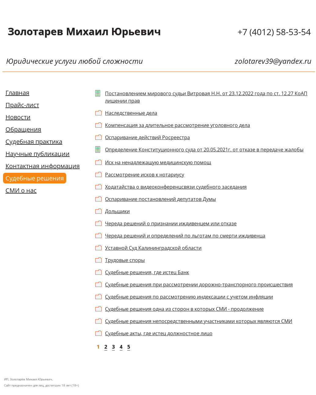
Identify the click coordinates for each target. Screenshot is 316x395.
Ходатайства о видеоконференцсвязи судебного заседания (176, 186)
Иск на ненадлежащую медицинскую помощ (158, 162)
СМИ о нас (21, 190)
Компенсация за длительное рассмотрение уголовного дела (177, 125)
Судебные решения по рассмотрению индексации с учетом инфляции (189, 296)
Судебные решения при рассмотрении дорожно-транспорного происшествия (199, 284)
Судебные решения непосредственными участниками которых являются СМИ (198, 321)
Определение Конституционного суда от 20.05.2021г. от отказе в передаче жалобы (204, 149)
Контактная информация (42, 166)
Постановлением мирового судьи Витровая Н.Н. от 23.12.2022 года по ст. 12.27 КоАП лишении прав (206, 97)
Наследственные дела (131, 113)
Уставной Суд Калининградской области (153, 248)
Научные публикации (37, 154)
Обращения (23, 129)
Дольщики (117, 211)
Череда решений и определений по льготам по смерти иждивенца (185, 235)
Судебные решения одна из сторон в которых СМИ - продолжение (184, 309)
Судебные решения (34, 178)
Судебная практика (33, 141)
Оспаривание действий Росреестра (147, 137)
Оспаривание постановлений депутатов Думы (160, 199)
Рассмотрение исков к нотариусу (144, 174)
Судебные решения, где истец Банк (147, 272)
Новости (18, 117)
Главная (17, 93)
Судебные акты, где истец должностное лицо (158, 333)
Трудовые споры (125, 260)
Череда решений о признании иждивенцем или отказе (171, 223)
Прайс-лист (22, 105)
